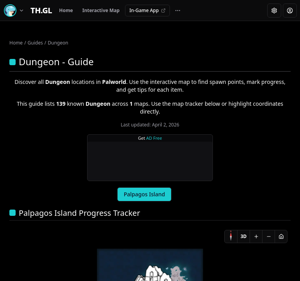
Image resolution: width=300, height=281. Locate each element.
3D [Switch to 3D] (244, 236)
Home (66, 10)
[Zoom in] (256, 236)
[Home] (41, 10)
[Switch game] (15, 11)
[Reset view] (281, 236)
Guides (35, 42)
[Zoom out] (268, 236)
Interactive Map (101, 10)
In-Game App (147, 10)
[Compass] (231, 236)
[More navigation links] (177, 10)
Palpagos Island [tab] (144, 194)
